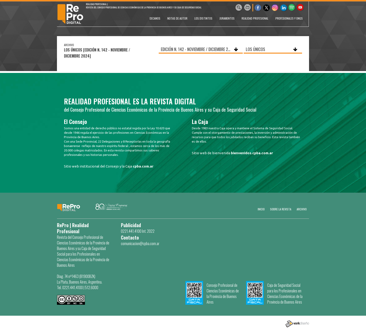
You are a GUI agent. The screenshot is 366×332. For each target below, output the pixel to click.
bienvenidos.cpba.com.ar (252, 153)
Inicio (261, 209)
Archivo (302, 209)
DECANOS (155, 18)
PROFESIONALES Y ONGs (289, 18)
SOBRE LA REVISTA (280, 209)
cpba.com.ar (143, 166)
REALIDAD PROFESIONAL (255, 18)
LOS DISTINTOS (203, 18)
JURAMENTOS (227, 18)
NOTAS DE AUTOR (177, 18)
